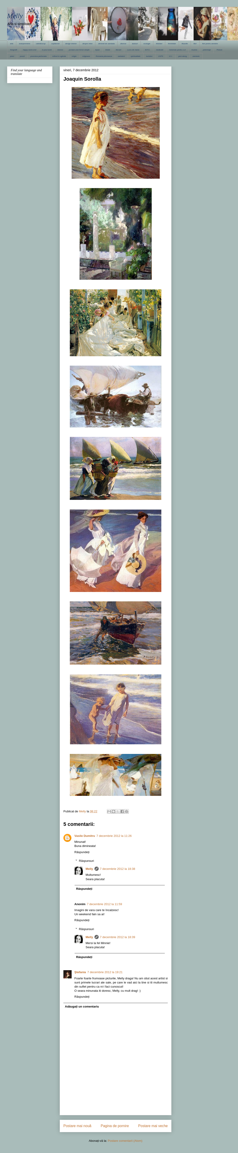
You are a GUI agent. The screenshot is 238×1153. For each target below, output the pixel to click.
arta (11, 44)
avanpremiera (24, 44)
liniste (107, 50)
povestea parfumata (38, 56)
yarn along (182, 56)
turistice (149, 56)
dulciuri (135, 44)
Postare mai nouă (77, 1126)
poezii (22, 56)
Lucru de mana (133, 50)
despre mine (87, 44)
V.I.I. (171, 56)
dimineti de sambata (106, 44)
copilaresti (55, 44)
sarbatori (121, 56)
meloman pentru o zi (177, 50)
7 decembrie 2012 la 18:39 (117, 937)
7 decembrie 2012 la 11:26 (114, 836)
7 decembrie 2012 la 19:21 (105, 972)
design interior (71, 44)
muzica (194, 50)
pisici (12, 56)
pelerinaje (207, 50)
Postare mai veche (153, 1126)
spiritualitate (136, 56)
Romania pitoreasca (104, 56)
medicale (159, 50)
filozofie (185, 44)
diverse (123, 44)
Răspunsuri (86, 861)
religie (74, 56)
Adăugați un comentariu (82, 1006)
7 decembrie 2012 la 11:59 (104, 904)
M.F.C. (147, 50)
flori (195, 44)
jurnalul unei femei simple (79, 50)
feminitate (172, 44)
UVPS (160, 56)
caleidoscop (41, 44)
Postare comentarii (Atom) (125, 1140)
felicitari (159, 44)
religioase (86, 56)
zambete (196, 56)
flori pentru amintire (210, 44)
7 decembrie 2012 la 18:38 (117, 869)
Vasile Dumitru (84, 836)
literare (118, 50)
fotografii (13, 50)
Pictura (219, 50)
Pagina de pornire (115, 1126)
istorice (60, 50)
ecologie (146, 44)
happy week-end (29, 50)
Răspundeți (81, 852)
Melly (15, 15)
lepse (97, 50)
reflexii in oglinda (59, 56)
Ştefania (80, 972)
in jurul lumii (46, 50)
